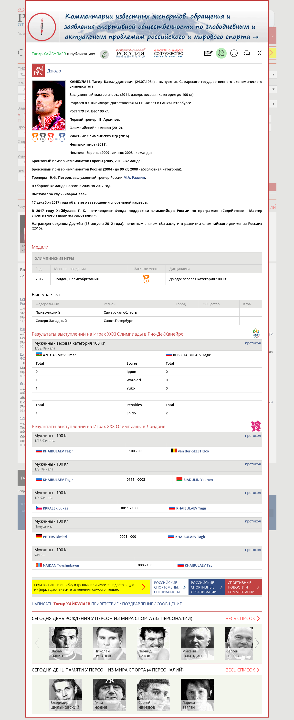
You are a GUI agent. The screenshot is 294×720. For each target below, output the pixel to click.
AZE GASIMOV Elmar (56, 357)
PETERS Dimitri (55, 539)
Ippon (131, 374)
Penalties (134, 407)
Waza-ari (134, 382)
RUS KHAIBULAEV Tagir (188, 357)
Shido (131, 415)
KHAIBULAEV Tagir (58, 453)
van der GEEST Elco (193, 453)
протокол (253, 345)
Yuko (131, 390)
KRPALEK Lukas (55, 510)
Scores (132, 365)
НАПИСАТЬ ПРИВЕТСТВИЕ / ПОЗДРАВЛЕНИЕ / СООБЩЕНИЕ (107, 606)
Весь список (240, 621)
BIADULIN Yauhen (198, 482)
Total (40, 365)
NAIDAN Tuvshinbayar (61, 567)
